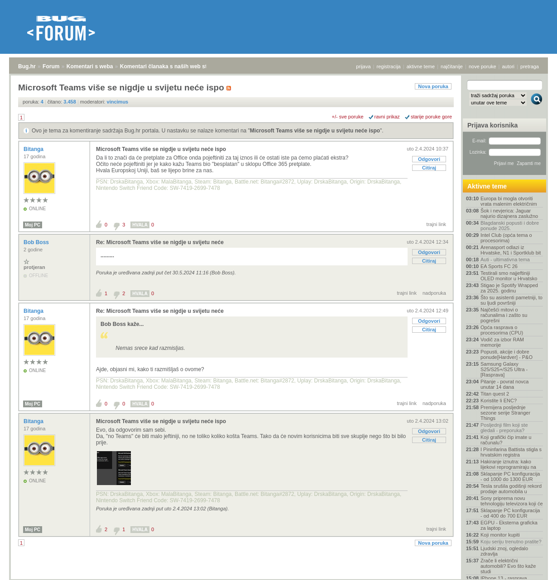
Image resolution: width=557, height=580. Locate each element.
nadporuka (434, 293)
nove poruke (482, 66)
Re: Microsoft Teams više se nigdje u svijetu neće (160, 242)
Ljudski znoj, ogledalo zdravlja (504, 551)
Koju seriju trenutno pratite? (511, 541)
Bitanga (34, 149)
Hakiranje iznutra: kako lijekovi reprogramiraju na (508, 464)
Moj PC (32, 224)
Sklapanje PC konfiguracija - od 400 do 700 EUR (510, 513)
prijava (363, 66)
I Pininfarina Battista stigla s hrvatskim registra (511, 452)
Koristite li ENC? (498, 400)
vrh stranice (532, 567)
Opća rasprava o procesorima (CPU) (501, 330)
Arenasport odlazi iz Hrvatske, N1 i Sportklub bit (510, 250)
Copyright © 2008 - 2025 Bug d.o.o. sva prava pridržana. (278, 577)
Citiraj (429, 167)
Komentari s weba (90, 66)
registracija (389, 66)
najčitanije (452, 66)
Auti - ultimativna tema (505, 259)
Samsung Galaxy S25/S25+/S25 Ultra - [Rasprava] (504, 369)
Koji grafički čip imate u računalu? (506, 439)
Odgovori (429, 159)
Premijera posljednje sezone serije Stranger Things (505, 413)
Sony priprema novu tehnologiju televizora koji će (511, 500)
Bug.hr (27, 66)
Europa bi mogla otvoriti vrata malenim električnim (508, 201)
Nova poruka (433, 86)
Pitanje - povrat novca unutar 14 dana (504, 384)
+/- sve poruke (348, 116)
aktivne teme (421, 66)
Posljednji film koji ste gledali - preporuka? (504, 427)
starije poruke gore (431, 116)
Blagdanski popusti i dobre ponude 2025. (509, 225)
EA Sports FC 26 (499, 266)
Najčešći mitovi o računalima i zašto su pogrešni (503, 315)
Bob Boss (37, 242)
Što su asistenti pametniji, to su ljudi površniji (511, 300)
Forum (51, 66)
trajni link (436, 224)
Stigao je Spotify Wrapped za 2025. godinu (509, 288)
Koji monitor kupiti (500, 535)
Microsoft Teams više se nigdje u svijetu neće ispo (315, 130)
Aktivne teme (487, 186)
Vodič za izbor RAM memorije (502, 342)
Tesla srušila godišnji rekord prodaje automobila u (511, 488)
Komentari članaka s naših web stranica (171, 66)
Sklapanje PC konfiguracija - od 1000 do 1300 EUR (510, 476)
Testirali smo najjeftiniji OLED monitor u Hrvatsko (508, 275)
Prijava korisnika (492, 125)
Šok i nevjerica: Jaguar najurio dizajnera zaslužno (509, 213)
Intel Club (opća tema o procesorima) (506, 237)
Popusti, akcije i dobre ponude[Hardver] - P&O (506, 354)
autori (508, 66)
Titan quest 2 (494, 393)
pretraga (529, 66)
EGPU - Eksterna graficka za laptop (509, 525)
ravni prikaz (387, 116)
